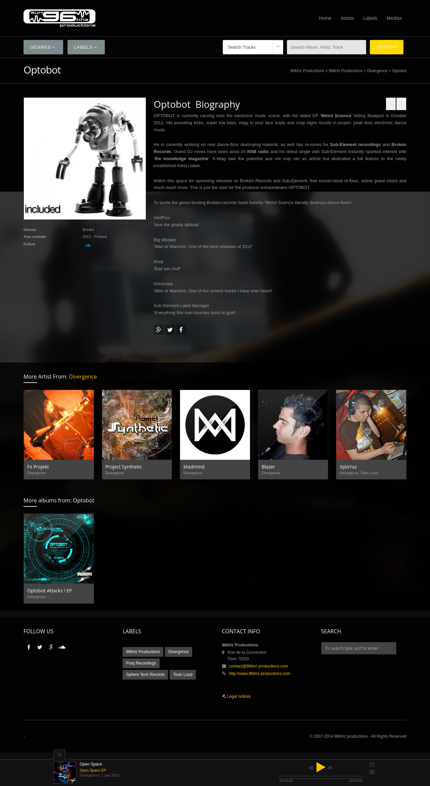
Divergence (377, 70)
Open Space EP (93, 770)
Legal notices (238, 696)
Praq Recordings (141, 663)
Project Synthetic (123, 466)
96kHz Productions (307, 70)
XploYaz (348, 466)
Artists (347, 18)
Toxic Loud (182, 674)
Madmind (194, 466)
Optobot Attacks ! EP (49, 590)
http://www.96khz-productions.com (260, 673)
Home (325, 18)
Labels (370, 18)
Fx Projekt (38, 466)
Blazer (268, 466)
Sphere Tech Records (145, 674)
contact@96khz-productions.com (258, 666)
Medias (394, 18)
